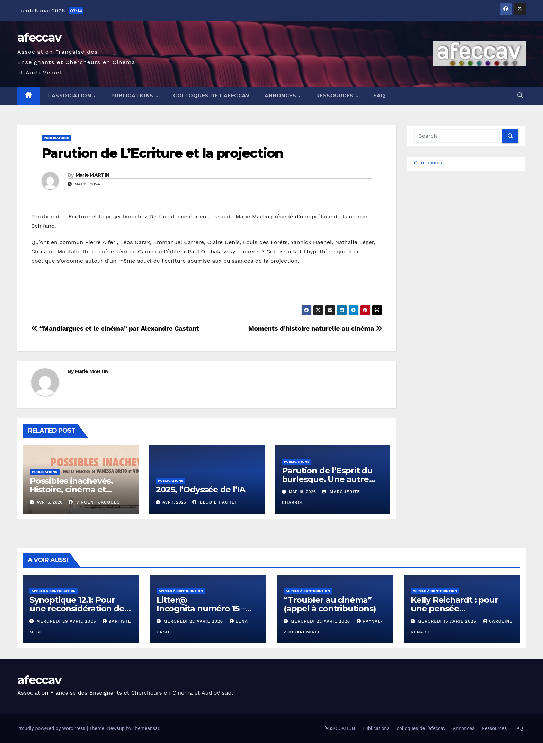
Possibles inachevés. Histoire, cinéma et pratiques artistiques (72, 489)
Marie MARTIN (92, 175)
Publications (133, 95)
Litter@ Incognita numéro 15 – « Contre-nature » (201, 608)
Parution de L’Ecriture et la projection (162, 153)
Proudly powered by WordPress (52, 728)
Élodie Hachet (215, 502)
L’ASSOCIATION (70, 95)
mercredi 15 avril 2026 (448, 621)
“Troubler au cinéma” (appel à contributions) (330, 604)
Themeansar (146, 728)
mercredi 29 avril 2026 (67, 621)
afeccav (39, 37)
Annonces (281, 95)
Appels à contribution (54, 591)
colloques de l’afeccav (211, 95)
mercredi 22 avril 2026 (194, 621)
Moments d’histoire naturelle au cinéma (315, 329)
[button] (520, 95)
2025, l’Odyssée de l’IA (200, 489)
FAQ (379, 95)
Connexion (428, 162)
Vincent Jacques (94, 502)
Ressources (335, 95)
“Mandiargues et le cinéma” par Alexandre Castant (115, 329)
